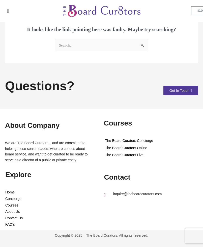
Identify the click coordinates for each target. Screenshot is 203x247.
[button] (8, 11)
